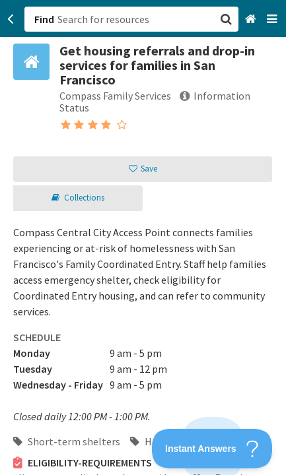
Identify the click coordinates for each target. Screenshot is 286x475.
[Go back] (11, 19)
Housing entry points (185, 441)
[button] (143, 237)
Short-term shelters (66, 441)
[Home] (252, 19)
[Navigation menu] (273, 19)
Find (44, 19)
